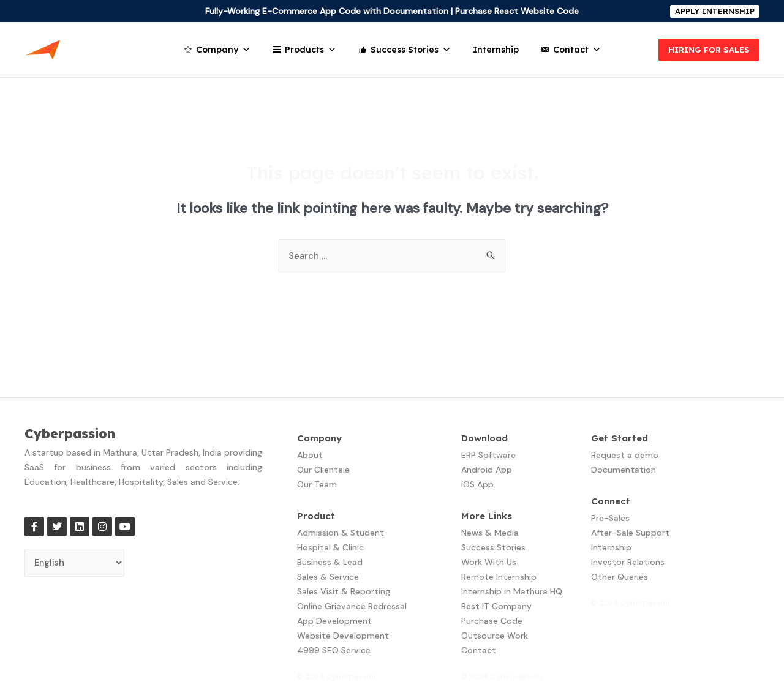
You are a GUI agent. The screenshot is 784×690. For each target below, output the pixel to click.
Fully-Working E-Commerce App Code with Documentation (326, 11)
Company (223, 49)
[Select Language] (75, 563)
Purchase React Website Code (517, 11)
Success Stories (411, 49)
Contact (577, 49)
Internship (496, 49)
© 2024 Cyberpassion (337, 676)
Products (310, 49)
